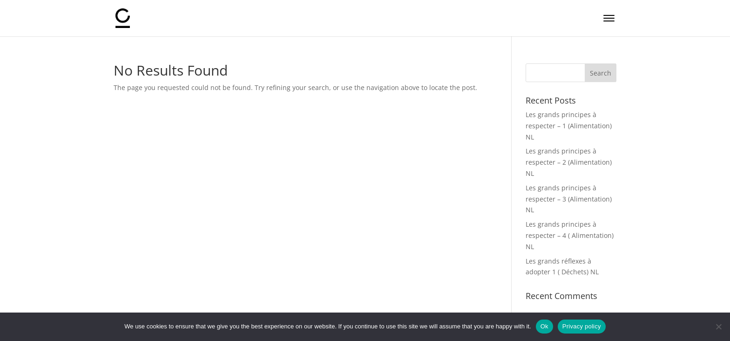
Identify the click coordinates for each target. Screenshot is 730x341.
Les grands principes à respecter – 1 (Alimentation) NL (569, 125)
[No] (718, 326)
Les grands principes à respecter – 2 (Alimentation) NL (569, 162)
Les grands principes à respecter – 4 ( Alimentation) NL (570, 235)
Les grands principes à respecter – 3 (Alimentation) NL (569, 199)
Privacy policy (581, 326)
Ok (544, 326)
